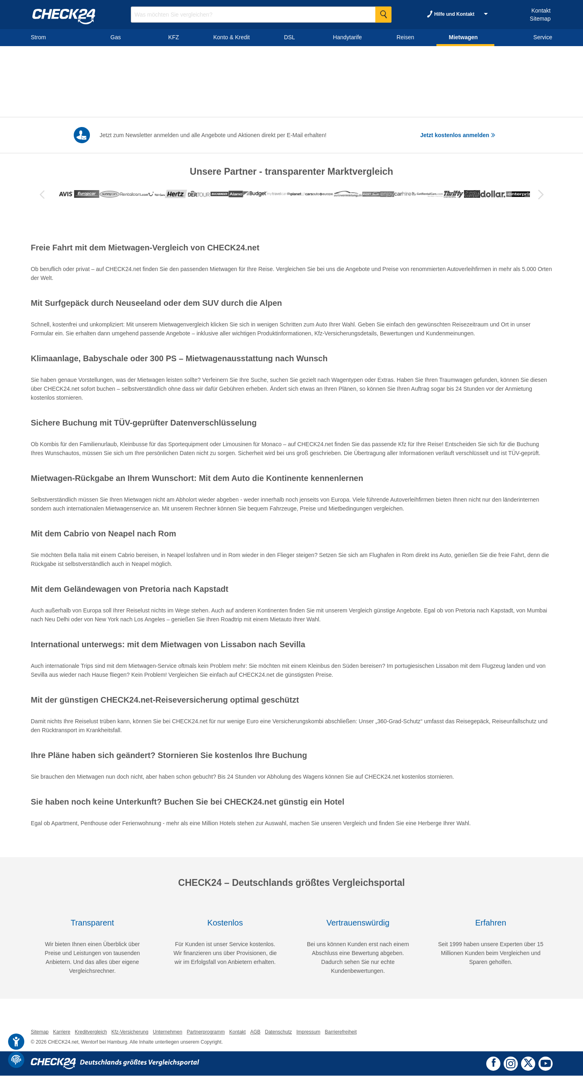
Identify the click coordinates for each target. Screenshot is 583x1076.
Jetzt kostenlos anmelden (458, 135)
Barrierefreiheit (341, 1032)
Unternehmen (167, 1032)
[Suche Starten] (383, 14)
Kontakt (540, 10)
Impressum (308, 1032)
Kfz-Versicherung (129, 1032)
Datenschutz (278, 1032)
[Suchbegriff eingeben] (261, 14)
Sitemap (540, 18)
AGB (255, 1032)
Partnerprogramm (206, 1032)
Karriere (61, 1032)
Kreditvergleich (91, 1032)
